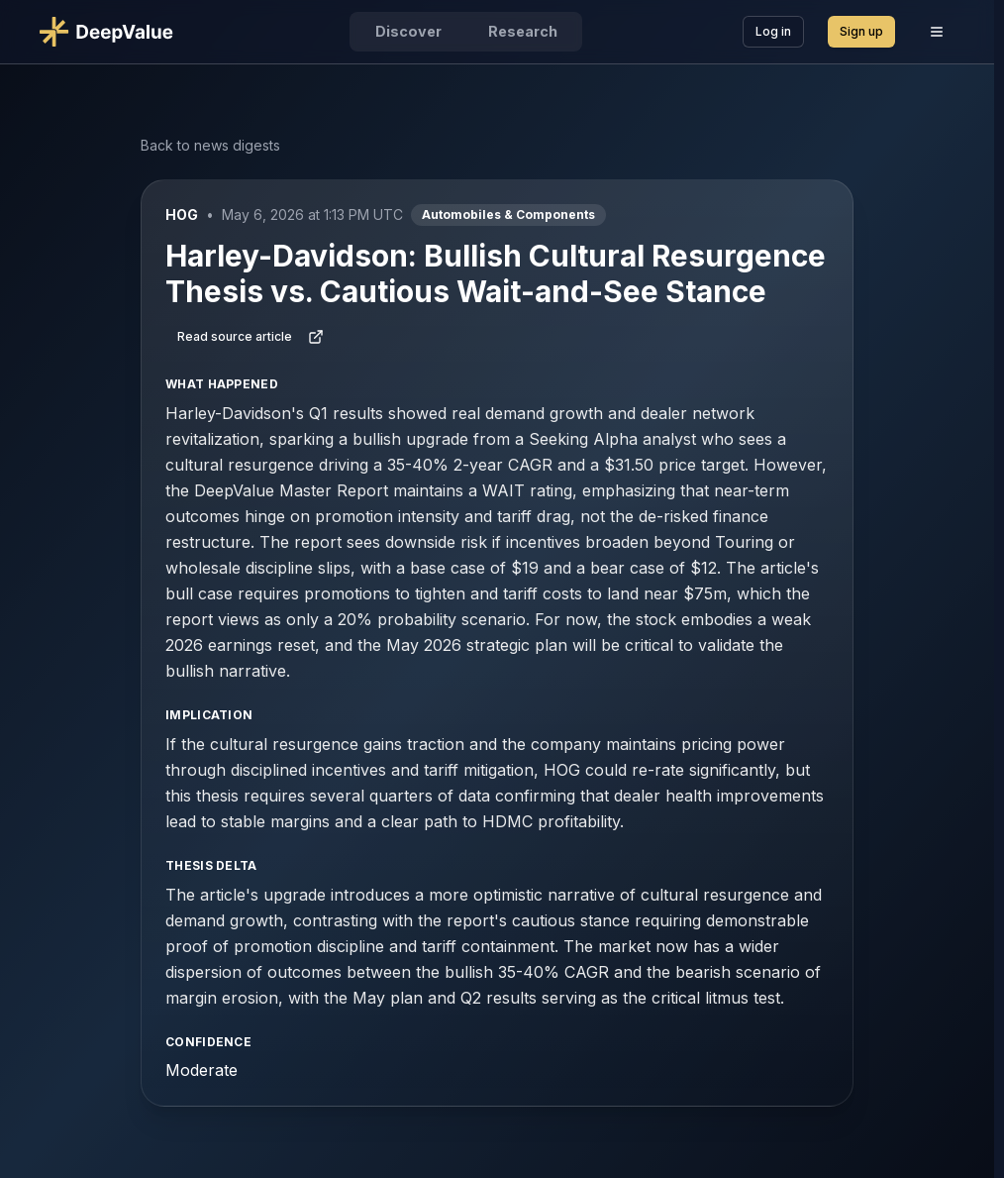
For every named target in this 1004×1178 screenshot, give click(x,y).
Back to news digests (210, 145)
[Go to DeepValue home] (114, 32)
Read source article (250, 337)
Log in (773, 31)
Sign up (861, 31)
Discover (408, 31)
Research (522, 31)
